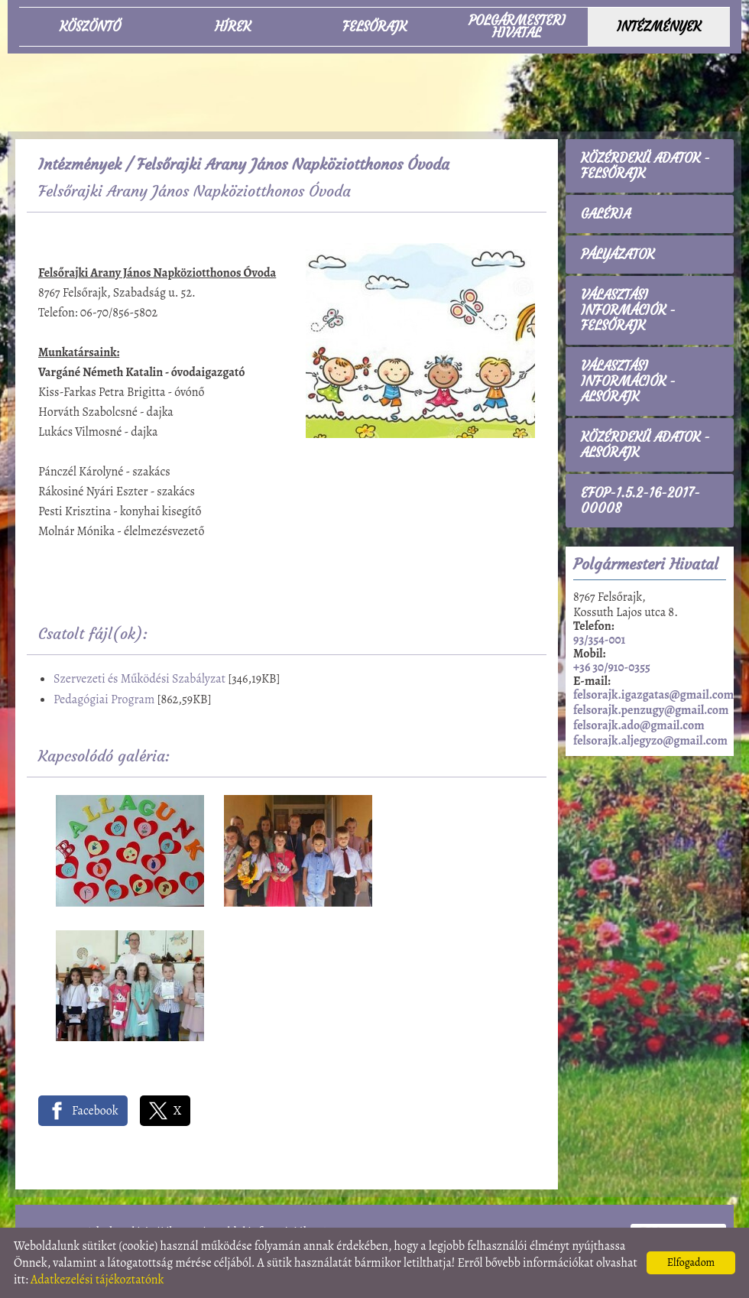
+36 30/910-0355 (611, 667)
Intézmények (80, 164)
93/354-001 (599, 639)
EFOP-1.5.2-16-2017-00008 (640, 501)
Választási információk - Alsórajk (628, 381)
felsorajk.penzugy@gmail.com (650, 710)
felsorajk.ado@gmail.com (639, 725)
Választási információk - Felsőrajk (628, 310)
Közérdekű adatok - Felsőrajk (645, 166)
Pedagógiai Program (104, 699)
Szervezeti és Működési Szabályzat (139, 678)
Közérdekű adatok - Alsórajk (645, 445)
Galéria (606, 214)
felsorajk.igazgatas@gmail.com (653, 694)
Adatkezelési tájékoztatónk (97, 1279)
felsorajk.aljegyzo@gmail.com (650, 740)
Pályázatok (617, 254)
